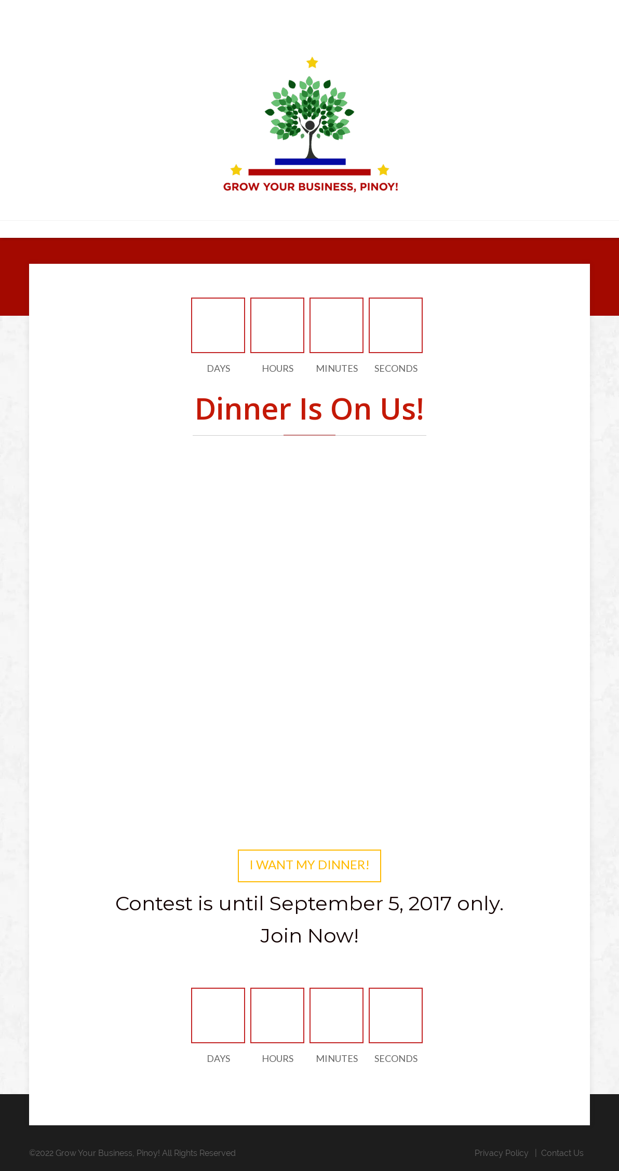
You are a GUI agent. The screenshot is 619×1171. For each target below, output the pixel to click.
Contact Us (562, 1153)
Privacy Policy (502, 1153)
